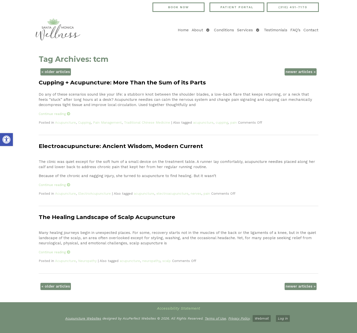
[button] (6, 139)
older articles (55, 72)
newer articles (301, 72)
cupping (222, 122)
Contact (310, 30)
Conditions (224, 30)
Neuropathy (87, 261)
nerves (196, 193)
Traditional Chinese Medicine (147, 122)
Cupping (84, 122)
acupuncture (203, 122)
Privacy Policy (239, 318)
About (197, 30)
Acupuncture (65, 122)
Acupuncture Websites (83, 318)
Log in (283, 318)
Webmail (262, 318)
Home (183, 30)
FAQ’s (295, 30)
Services (245, 30)
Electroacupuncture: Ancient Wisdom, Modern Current (121, 146)
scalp (166, 261)
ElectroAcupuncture (94, 193)
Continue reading (54, 114)
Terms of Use (215, 318)
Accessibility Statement (178, 308)
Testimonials (275, 30)
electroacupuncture (172, 193)
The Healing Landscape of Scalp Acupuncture (107, 217)
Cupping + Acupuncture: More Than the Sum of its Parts (122, 82)
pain (233, 122)
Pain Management (107, 122)
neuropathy (151, 261)
